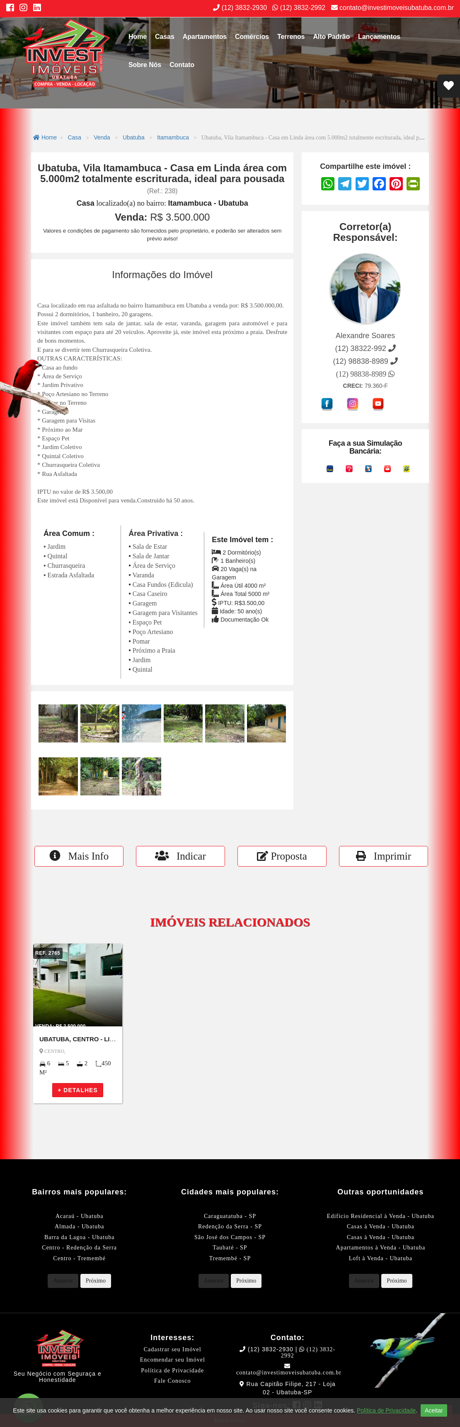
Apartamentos (205, 36)
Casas (164, 36)
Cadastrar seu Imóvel (172, 1349)
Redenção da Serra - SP (230, 1226)
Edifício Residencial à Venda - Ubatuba (380, 1216)
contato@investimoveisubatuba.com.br (392, 7)
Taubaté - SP (230, 1247)
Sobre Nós (144, 64)
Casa (74, 137)
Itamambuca (173, 137)
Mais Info (79, 856)
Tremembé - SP (230, 1258)
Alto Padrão (331, 36)
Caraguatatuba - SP (230, 1216)
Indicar (180, 856)
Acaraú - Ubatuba (80, 1216)
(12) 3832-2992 (298, 7)
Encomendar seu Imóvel (172, 1360)
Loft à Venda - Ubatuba (380, 1258)
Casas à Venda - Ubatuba (380, 1226)
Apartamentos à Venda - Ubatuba (381, 1247)
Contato (181, 64)
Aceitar (434, 1410)
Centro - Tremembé (79, 1258)
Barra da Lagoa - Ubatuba (79, 1237)
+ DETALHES (77, 1090)
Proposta (282, 856)
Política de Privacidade (172, 1370)
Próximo (96, 1281)
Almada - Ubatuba (79, 1226)
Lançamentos (379, 36)
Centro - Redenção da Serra (79, 1247)
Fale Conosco (172, 1381)
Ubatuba (134, 137)
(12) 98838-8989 (365, 374)
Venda (102, 137)
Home (137, 36)
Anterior (63, 1281)
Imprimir (383, 856)
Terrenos (291, 36)
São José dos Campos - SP (230, 1237)
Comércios (252, 36)
